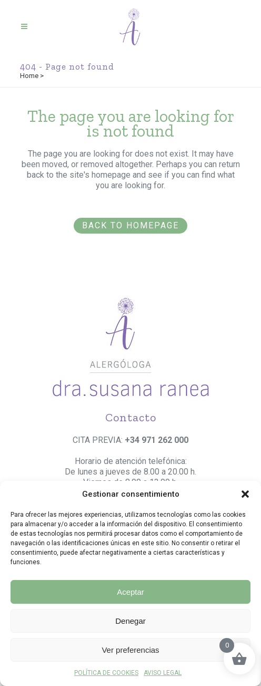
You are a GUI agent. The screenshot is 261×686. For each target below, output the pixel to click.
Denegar (130, 620)
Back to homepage (130, 225)
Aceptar (130, 591)
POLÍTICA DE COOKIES (106, 673)
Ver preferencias (130, 649)
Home (29, 76)
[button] (245, 494)
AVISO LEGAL (163, 673)
